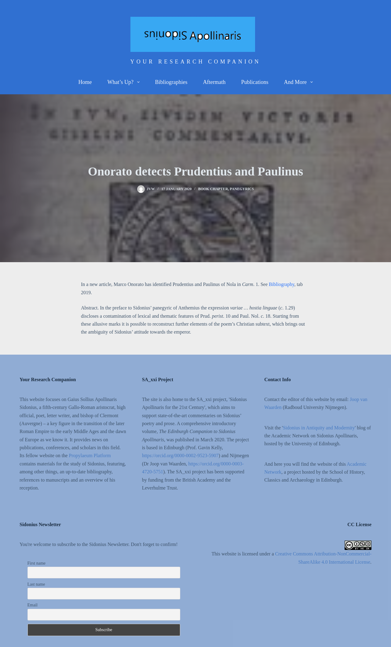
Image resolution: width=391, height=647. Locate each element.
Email (32, 605)
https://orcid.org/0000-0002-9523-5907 (180, 455)
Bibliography (281, 284)
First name (36, 563)
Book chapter (213, 189)
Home (85, 82)
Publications (254, 82)
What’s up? (124, 82)
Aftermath (214, 82)
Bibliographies (171, 82)
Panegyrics (242, 189)
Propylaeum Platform (90, 455)
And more (299, 82)
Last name (36, 584)
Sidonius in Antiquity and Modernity (319, 427)
